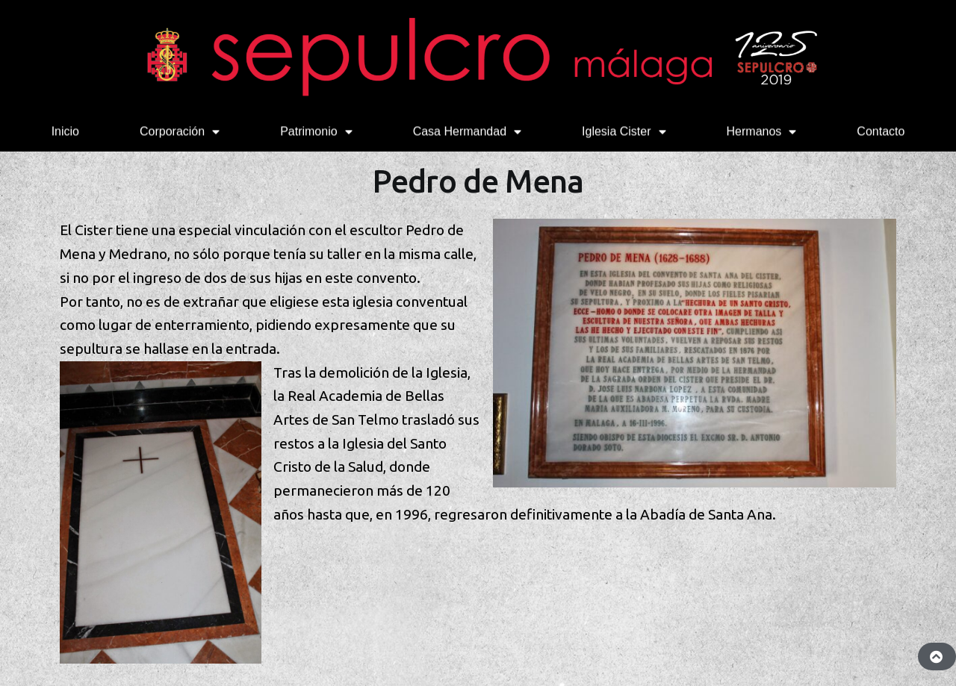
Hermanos (762, 130)
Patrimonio (316, 130)
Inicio (65, 130)
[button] (937, 656)
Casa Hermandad (467, 130)
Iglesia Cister (623, 130)
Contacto (880, 130)
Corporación (180, 130)
